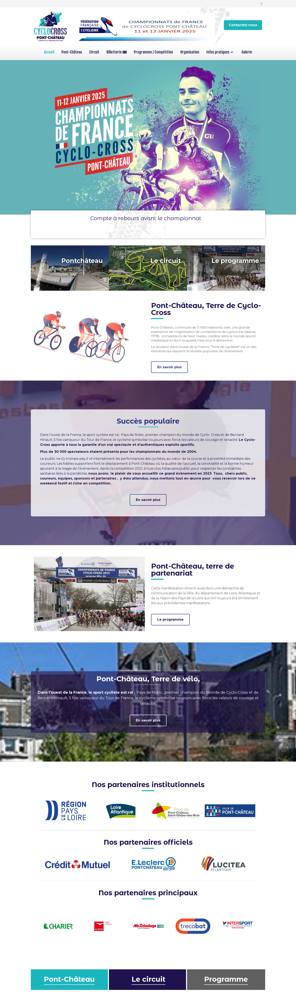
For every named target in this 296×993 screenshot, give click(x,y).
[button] (243, 25)
